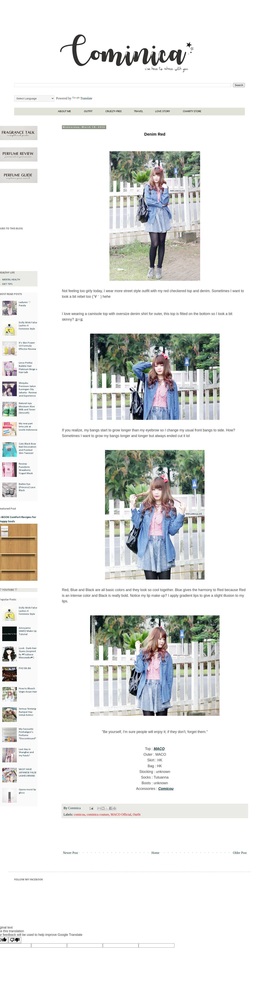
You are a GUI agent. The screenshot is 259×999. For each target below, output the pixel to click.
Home (155, 852)
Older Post (240, 852)
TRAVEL (138, 111)
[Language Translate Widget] (34, 98)
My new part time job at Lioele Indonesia (28, 426)
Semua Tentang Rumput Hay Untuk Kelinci (27, 711)
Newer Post (70, 852)
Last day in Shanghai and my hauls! (26, 752)
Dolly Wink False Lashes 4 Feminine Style (28, 325)
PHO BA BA (25, 668)
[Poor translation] (14, 940)
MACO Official (121, 814)
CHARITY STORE (192, 111)
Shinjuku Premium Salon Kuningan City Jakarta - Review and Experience (28, 389)
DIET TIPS (7, 284)
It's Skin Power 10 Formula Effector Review (27, 346)
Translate (82, 98)
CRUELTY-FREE (113, 111)
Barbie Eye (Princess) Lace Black (27, 487)
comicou (79, 814)
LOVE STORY (162, 111)
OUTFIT (88, 111)
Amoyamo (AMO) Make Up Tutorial (28, 631)
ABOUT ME (64, 111)
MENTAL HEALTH (11, 279)
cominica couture (98, 814)
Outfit (136, 814)
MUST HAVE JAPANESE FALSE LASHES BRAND (27, 772)
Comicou (165, 789)
